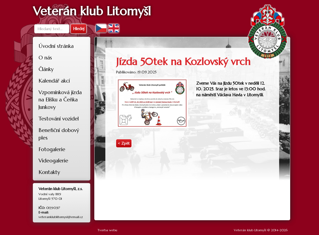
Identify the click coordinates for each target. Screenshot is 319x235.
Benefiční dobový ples (59, 134)
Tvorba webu (107, 230)
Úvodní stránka (56, 46)
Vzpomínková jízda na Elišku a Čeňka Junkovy (60, 100)
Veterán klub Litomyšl (250, 230)
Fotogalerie (52, 149)
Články (46, 69)
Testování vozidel (59, 118)
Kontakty (49, 172)
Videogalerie (53, 160)
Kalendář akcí (54, 80)
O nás (45, 57)
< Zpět (124, 143)
